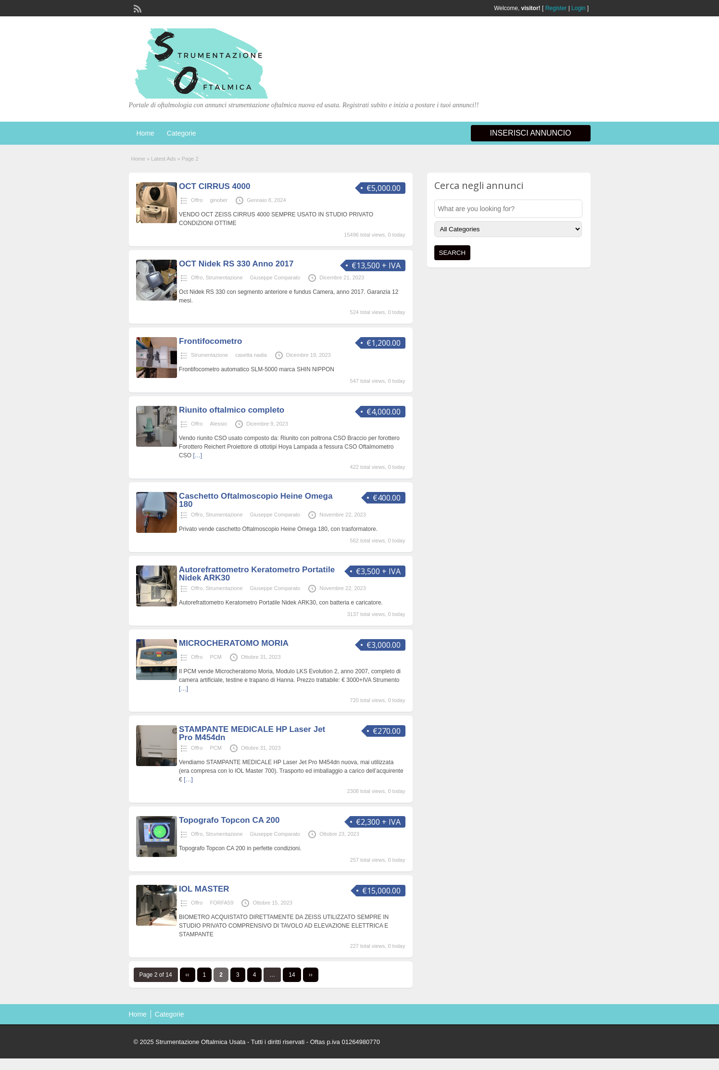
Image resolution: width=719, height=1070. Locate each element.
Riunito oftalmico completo (231, 410)
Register (556, 8)
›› (311, 974)
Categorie (181, 133)
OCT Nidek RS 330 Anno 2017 (236, 263)
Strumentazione (224, 277)
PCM (215, 657)
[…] (197, 455)
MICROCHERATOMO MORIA (234, 643)
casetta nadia (250, 355)
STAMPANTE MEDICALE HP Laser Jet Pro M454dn (252, 733)
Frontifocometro (210, 341)
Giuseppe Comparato (275, 277)
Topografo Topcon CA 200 (229, 820)
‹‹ (187, 974)
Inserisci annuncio (530, 133)
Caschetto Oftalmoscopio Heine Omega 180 (255, 500)
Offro (196, 200)
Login (578, 8)
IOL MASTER (204, 889)
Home (145, 133)
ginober (218, 200)
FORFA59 (221, 903)
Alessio (218, 424)
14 (292, 974)
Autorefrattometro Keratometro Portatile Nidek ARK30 (257, 573)
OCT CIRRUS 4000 (214, 186)
